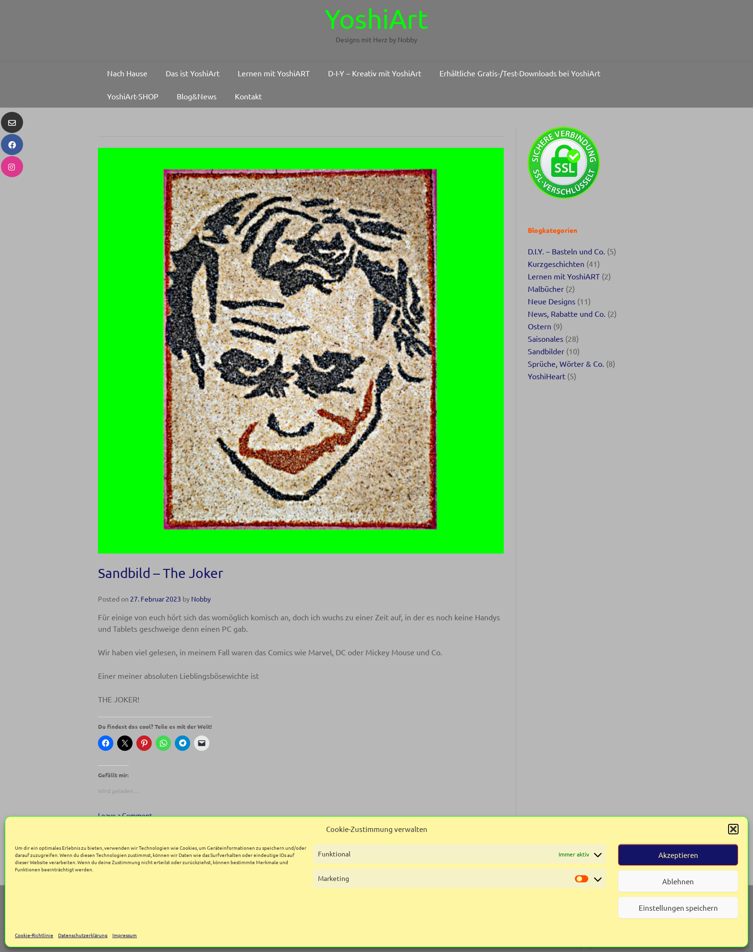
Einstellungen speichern (678, 907)
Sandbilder (546, 351)
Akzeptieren (678, 854)
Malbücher (546, 288)
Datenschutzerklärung (83, 935)
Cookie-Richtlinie (34, 935)
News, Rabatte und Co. (567, 313)
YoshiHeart (546, 376)
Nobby (201, 598)
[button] (733, 829)
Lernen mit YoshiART (564, 276)
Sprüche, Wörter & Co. (566, 363)
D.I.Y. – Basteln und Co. (566, 251)
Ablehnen (678, 881)
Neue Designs (551, 301)
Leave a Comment (125, 815)
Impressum (124, 935)
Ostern (539, 326)
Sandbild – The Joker (160, 573)
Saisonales (545, 338)
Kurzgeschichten (556, 263)
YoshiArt (376, 18)
